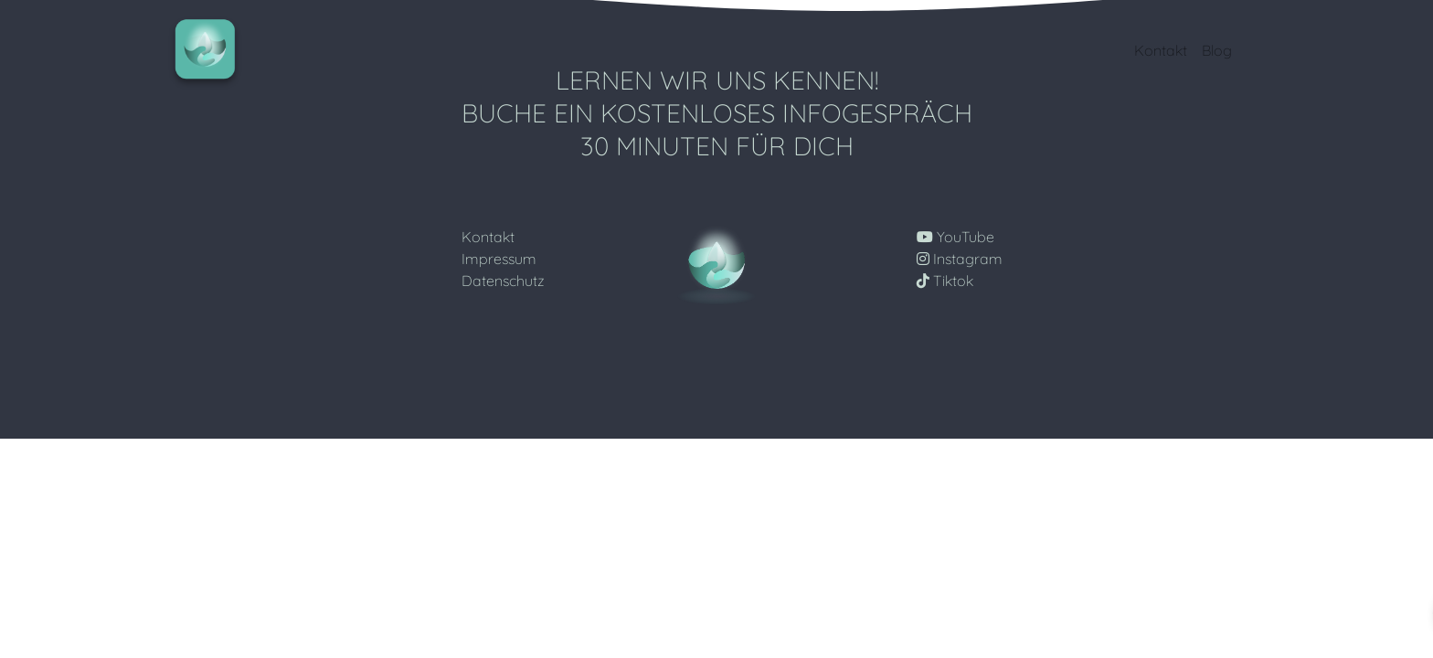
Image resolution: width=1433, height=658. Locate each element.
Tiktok (945, 280)
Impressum (499, 258)
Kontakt (1160, 50)
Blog (1217, 50)
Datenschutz (503, 280)
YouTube (955, 237)
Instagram (960, 258)
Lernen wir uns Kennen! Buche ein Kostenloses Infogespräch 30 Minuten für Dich (717, 112)
